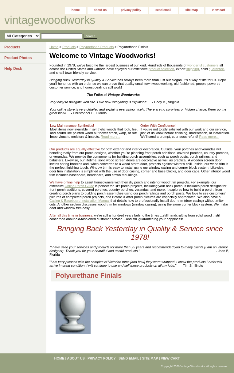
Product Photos (18, 58)
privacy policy (131, 10)
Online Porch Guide (79, 186)
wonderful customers (203, 65)
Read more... (110, 136)
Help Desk (13, 68)
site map (191, 10)
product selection (161, 69)
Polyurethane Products (97, 47)
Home (53, 47)
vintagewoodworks (49, 20)
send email (163, 10)
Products (69, 47)
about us (100, 10)
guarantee (216, 69)
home (76, 10)
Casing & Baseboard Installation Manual (79, 200)
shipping (192, 69)
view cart (218, 10)
